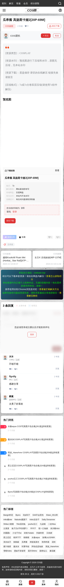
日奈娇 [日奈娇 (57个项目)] (49, 533)
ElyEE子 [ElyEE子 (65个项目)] (26, 515)
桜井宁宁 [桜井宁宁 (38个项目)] (17, 537)
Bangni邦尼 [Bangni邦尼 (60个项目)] (8, 515)
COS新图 (9, 26)
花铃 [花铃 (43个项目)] (54, 542)
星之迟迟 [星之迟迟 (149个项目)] (7, 537)
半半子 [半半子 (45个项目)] (33, 528)
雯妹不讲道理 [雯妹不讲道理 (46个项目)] (19, 551)
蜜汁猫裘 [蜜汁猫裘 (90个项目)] (7, 546)
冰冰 (11, 356)
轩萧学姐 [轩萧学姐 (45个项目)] (25, 546)
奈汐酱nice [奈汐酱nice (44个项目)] (54, 528)
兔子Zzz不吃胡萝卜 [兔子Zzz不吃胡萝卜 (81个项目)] (20, 528)
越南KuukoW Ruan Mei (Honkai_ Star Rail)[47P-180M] (15, 260)
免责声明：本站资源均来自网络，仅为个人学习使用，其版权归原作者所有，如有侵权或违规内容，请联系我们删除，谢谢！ (32, 568)
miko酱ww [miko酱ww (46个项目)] (7, 519)
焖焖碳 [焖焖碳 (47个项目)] (16, 542)
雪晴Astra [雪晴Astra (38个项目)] (7, 551)
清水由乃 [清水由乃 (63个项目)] (7, 542)
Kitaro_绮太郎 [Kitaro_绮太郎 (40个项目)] (52, 515)
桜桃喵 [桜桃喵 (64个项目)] (26, 537)
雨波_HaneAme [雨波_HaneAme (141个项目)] (52, 546)
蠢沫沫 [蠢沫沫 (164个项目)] (16, 546)
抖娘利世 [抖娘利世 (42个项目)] (40, 533)
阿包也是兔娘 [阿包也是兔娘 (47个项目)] (37, 546)
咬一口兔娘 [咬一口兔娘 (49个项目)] (43, 528)
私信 (57, 36)
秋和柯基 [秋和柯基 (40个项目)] (45, 542)
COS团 (39, 562)
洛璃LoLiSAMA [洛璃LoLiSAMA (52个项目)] (48, 537)
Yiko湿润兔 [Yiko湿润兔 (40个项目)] (20, 524)
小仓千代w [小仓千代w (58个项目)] (16, 533)
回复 (57, 369)
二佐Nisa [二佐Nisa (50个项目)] (52, 524)
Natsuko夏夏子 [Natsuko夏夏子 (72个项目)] (21, 519)
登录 (14, 211)
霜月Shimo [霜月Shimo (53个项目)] (32, 551)
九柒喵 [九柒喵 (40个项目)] (43, 524)
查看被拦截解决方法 (49, 289)
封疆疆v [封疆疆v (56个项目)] (6, 533)
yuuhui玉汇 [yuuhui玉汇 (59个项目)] (32, 524)
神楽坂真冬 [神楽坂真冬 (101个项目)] (34, 542)
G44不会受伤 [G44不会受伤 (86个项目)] (38, 515)
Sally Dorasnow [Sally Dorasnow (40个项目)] (48, 519)
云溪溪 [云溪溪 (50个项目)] (6, 528)
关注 (46, 36)
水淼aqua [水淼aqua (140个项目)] (36, 537)
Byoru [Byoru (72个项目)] (18, 515)
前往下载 (54, 26)
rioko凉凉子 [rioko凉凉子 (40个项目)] (34, 519)
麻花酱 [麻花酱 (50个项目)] (52, 551)
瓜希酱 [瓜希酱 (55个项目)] (24, 542)
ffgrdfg (12, 376)
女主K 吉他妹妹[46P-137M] (48, 257)
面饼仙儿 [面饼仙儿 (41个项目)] (43, 551)
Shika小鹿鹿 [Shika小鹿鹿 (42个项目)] (8, 524)
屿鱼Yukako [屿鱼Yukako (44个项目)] (29, 533)
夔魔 (11, 396)
